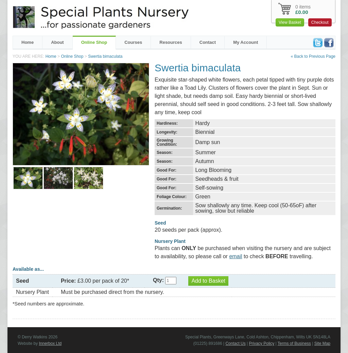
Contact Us (235, 343)
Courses (133, 42)
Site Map (322, 343)
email (235, 256)
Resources (170, 42)
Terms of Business (294, 343)
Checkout (320, 22)
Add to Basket (208, 281)
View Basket (290, 22)
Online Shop (94, 42)
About (57, 42)
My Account (245, 42)
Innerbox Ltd (50, 343)
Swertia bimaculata (105, 56)
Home (27, 42)
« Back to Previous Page (313, 56)
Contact (207, 42)
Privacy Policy (262, 343)
